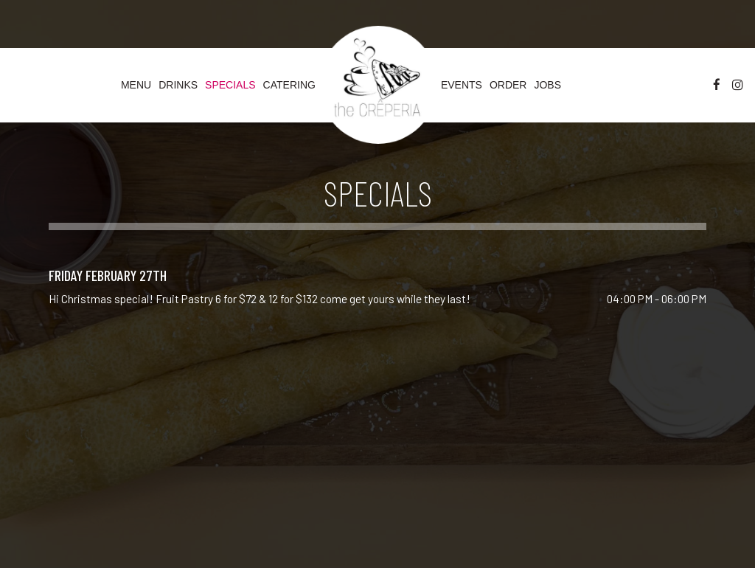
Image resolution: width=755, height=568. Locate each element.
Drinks (178, 85)
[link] (378, 85)
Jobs (547, 85)
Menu (136, 85)
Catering (289, 85)
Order (508, 85)
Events (461, 85)
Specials (230, 85)
